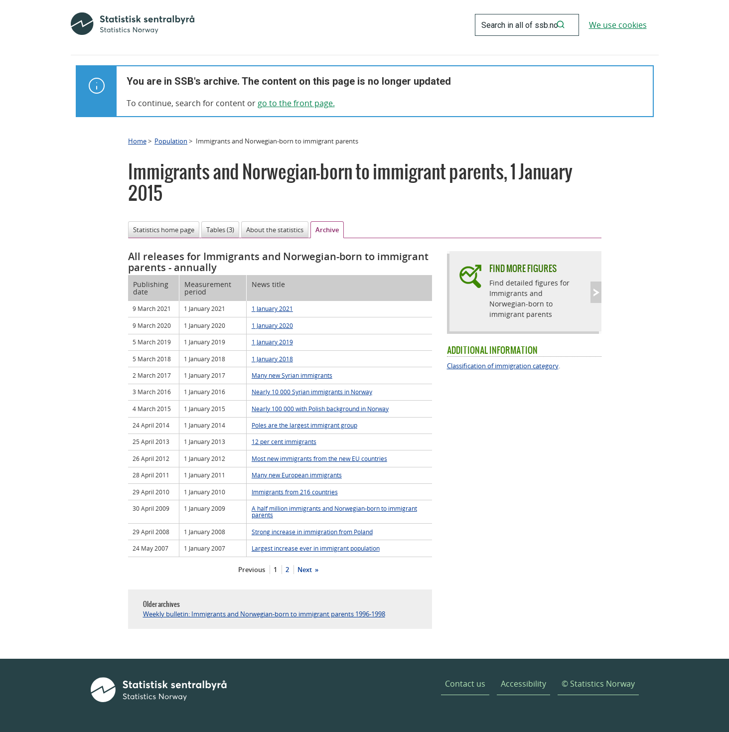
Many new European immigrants (297, 475)
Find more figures (523, 268)
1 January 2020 (272, 325)
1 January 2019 (272, 342)
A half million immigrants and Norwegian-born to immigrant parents (334, 511)
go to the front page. (296, 103)
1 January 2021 (272, 308)
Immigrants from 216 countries (295, 492)
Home (137, 141)
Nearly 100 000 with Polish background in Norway (320, 409)
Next (305, 569)
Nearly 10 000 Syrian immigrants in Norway (312, 392)
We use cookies (618, 24)
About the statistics (274, 229)
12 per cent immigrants (284, 441)
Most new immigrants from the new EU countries (319, 458)
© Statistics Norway (598, 683)
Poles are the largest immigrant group (304, 425)
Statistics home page (163, 229)
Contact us (465, 683)
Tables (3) (220, 229)
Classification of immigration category (503, 365)
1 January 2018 (272, 359)
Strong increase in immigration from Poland (312, 532)
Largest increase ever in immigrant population (316, 548)
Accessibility (523, 683)
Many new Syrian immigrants (292, 375)
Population (170, 141)
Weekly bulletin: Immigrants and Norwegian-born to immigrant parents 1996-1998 (264, 613)
